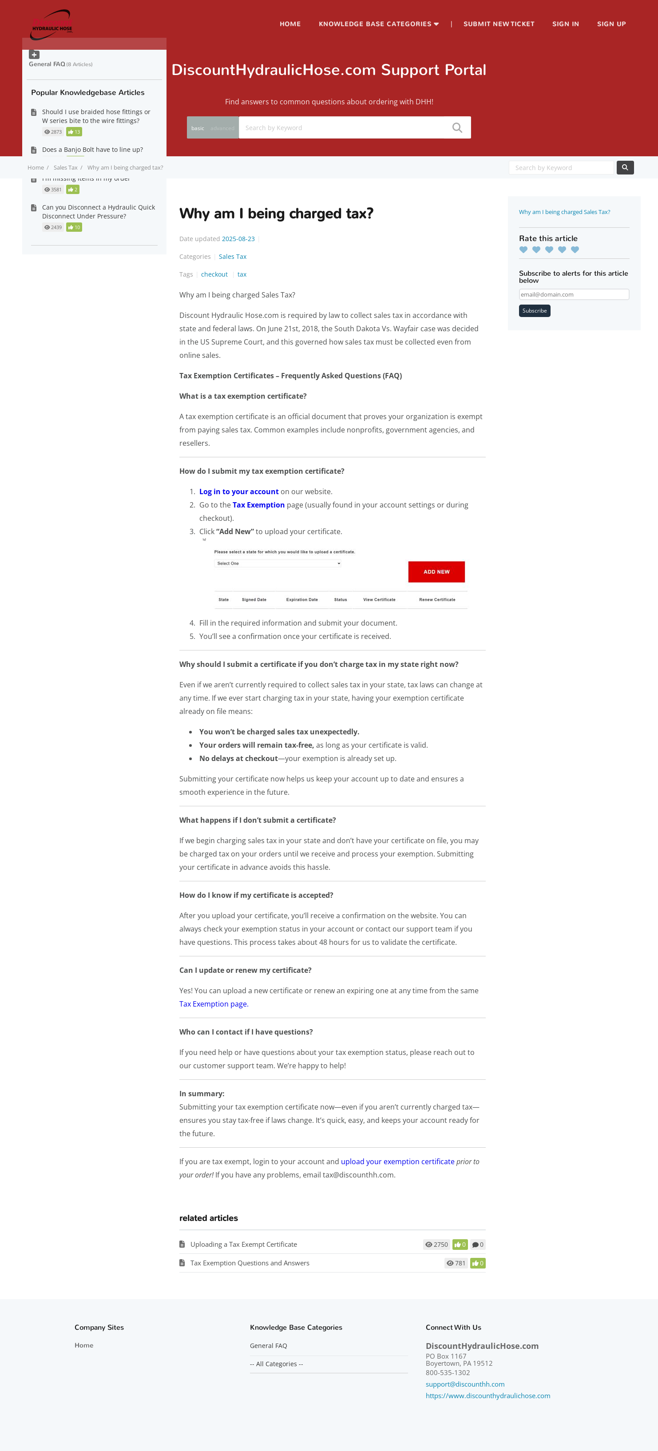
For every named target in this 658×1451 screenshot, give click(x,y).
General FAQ (47, 64)
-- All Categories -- (276, 1364)
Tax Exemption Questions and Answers (249, 1262)
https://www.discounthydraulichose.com (488, 1395)
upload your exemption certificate (398, 1161)
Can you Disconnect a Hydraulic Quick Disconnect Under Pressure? (98, 211)
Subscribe (535, 310)
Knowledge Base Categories (375, 24)
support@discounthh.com (465, 1384)
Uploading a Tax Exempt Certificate (243, 1244)
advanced (222, 128)
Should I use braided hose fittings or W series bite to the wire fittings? (96, 116)
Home (290, 24)
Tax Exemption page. (214, 1004)
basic (197, 128)
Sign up (611, 24)
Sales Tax (66, 167)
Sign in (565, 24)
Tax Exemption (259, 505)
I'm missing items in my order (86, 178)
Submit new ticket (499, 24)
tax (242, 274)
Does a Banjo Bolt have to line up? (92, 149)
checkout (215, 274)
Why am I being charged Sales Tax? (564, 212)
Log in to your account (239, 491)
